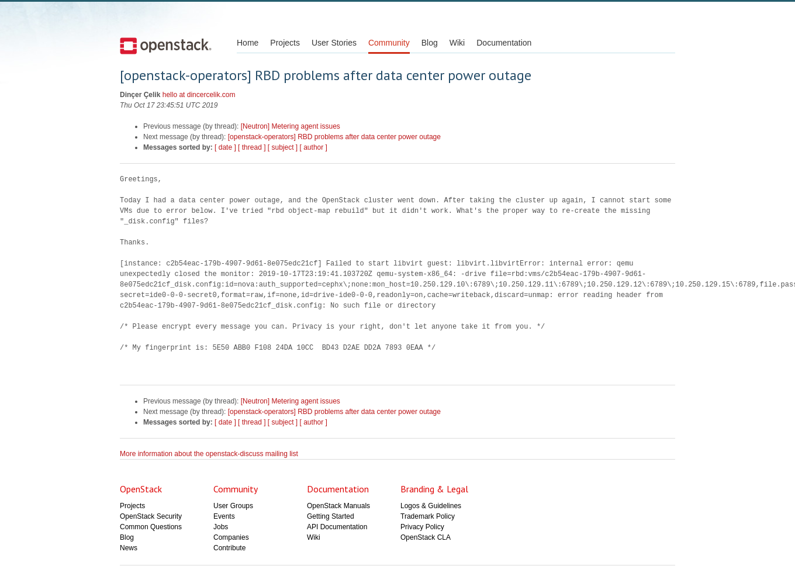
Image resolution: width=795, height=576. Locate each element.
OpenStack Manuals (338, 506)
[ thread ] (251, 147)
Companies (231, 537)
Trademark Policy (427, 516)
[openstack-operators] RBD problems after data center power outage (334, 137)
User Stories (334, 42)
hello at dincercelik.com (199, 95)
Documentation (503, 42)
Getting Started (330, 516)
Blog (429, 42)
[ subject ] (283, 147)
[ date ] (225, 147)
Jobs (220, 527)
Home (247, 42)
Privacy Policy (422, 527)
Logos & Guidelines (430, 506)
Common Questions (151, 527)
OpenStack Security (151, 516)
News (128, 548)
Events (224, 516)
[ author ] (313, 147)
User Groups (233, 506)
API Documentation (337, 527)
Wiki (457, 42)
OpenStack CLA (425, 537)
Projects (285, 42)
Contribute (229, 548)
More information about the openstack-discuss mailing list (209, 454)
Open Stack (166, 45)
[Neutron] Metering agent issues (290, 126)
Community (389, 42)
